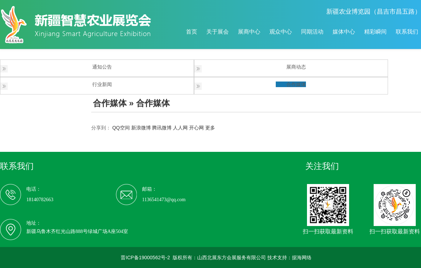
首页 (191, 32)
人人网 (180, 128)
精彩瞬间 (375, 32)
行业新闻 (102, 84)
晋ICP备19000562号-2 (145, 257)
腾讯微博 (162, 128)
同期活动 (312, 32)
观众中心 (280, 32)
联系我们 (407, 32)
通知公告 (102, 67)
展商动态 (296, 67)
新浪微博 (141, 128)
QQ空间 (121, 128)
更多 (210, 128)
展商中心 (249, 32)
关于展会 (217, 32)
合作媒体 (296, 84)
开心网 (196, 128)
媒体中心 (344, 32)
